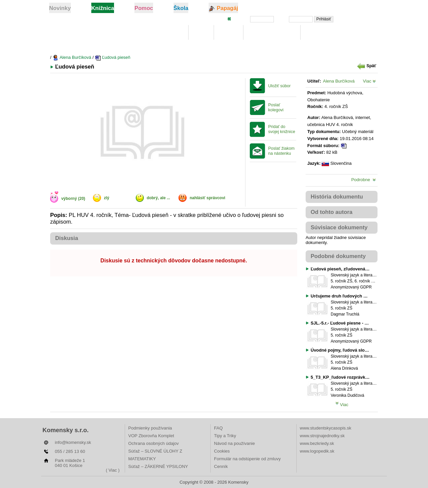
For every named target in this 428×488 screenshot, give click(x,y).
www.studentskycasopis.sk (325, 428)
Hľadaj (228, 32)
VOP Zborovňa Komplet (151, 435)
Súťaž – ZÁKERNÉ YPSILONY (158, 466)
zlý (106, 198)
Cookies (222, 451)
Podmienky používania (150, 428)
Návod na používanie (234, 443)
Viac (369, 81)
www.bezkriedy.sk (317, 443)
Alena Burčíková (71, 57)
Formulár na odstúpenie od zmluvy (247, 458)
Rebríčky (317, 32)
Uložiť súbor (279, 86)
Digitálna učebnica (272, 32)
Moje (201, 32)
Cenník (221, 466)
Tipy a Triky (225, 435)
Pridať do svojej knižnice (281, 129)
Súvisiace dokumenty (339, 227)
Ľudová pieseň (112, 57)
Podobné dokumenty (338, 256)
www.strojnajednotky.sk (322, 435)
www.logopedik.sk (317, 451)
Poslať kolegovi (276, 107)
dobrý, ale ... (158, 198)
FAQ (218, 428)
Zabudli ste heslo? (359, 18)
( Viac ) (113, 470)
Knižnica (172, 32)
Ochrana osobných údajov (153, 443)
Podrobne (363, 179)
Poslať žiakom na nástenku (281, 151)
